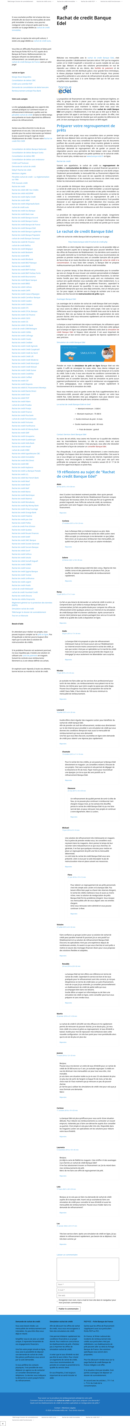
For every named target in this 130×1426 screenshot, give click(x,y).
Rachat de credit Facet (21, 394)
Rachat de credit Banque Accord (25, 218)
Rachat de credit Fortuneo (22, 422)
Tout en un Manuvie (20, 615)
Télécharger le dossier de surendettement (29, 612)
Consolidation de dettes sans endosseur (28, 159)
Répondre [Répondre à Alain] (63, 513)
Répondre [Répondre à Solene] (68, 581)
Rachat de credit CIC (20, 322)
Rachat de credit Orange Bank (24, 512)
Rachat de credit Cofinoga (22, 335)
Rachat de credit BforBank (22, 259)
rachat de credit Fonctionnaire (24, 419)
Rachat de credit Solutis (21, 557)
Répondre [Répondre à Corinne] (68, 547)
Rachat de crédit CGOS (21, 318)
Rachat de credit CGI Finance (23, 315)
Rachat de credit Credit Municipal (25, 363)
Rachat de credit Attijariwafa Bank (25, 204)
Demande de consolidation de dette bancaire (30, 87)
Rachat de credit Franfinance (23, 426)
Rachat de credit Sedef (21, 537)
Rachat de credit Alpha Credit (24, 197)
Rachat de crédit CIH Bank (22, 325)
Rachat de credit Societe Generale (25, 544)
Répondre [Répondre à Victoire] (63, 956)
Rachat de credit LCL (20, 474)
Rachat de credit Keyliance (22, 467)
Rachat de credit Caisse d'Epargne (25, 294)
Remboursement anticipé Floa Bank (26, 91)
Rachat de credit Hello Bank (23, 443)
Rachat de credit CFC (20, 308)
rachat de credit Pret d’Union (23, 526)
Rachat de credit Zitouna (22, 596)
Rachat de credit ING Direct (23, 460)
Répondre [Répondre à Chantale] (68, 780)
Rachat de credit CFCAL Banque (24, 311)
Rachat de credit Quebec (22, 530)
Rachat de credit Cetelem (22, 304)
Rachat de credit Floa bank (22, 415)
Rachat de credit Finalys (21, 408)
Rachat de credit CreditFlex (23, 374)
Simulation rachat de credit (23, 609)
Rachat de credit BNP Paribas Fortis (26, 273)
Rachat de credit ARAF (21, 200)
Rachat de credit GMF (20, 433)
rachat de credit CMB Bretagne (24, 328)
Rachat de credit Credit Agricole (25, 346)
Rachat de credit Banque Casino (25, 221)
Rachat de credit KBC (20, 464)
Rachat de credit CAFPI (21, 290)
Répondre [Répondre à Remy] (63, 623)
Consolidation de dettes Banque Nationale (29, 149)
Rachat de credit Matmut (22, 498)
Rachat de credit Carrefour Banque (26, 297)
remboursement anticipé (72, 1398)
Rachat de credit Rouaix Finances (25, 533)
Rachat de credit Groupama (23, 436)
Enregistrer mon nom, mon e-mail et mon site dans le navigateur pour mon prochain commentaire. (87, 1301)
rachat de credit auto (42, 41)
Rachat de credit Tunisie (21, 575)
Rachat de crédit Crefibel (22, 377)
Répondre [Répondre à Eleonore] (73, 817)
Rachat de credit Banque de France (26, 224)
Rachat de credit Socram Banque (25, 547)
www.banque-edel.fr (95, 156)
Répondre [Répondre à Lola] (63, 1213)
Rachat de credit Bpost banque (24, 280)
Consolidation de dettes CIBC (24, 80)
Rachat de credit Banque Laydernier (26, 231)
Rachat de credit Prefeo (21, 523)
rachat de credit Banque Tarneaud (26, 238)
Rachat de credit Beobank (22, 252)
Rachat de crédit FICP (90, 1)
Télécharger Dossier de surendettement (20, 1)
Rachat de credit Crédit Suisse (24, 370)
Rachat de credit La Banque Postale (26, 471)
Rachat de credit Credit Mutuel (24, 367)
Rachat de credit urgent (21, 582)
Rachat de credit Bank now (23, 214)
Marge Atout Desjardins (21, 77)
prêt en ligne (43, 634)
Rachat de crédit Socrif (21, 550)
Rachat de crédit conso (46, 1)
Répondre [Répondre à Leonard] (63, 744)
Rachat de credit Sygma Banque (25, 571)
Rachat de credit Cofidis (21, 332)
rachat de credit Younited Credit (25, 592)
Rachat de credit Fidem (21, 401)
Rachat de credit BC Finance (23, 242)
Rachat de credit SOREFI (21, 564)
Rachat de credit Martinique (23, 495)
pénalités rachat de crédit (22, 115)
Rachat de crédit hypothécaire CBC (26, 453)
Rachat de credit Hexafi (21, 446)
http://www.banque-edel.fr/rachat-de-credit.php (87, 242)
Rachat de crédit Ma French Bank (25, 478)
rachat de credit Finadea (22, 405)
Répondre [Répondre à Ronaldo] (68, 1003)
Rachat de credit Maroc (21, 492)
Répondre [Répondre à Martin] (63, 1042)
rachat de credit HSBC (21, 450)
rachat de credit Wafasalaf (22, 589)
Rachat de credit (18, 186)
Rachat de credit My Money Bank (25, 505)
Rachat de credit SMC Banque (24, 540)
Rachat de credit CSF (20, 381)
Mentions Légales (19, 173)
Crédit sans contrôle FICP (22, 84)
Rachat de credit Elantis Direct (24, 391)
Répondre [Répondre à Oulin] (68, 660)
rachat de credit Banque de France (26, 62)
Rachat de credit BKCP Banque (24, 263)
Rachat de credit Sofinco (22, 554)
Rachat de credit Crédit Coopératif (25, 349)
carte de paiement (30, 655)
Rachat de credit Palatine (22, 516)
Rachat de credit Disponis (22, 384)
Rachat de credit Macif (21, 485)
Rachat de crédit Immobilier (68, 1)
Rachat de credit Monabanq (23, 502)
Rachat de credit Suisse (21, 568)
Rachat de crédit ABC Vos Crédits (25, 190)
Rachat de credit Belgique (22, 249)
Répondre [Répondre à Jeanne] (63, 1097)
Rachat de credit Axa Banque (23, 211)
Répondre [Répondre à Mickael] (68, 867)
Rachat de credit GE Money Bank (25, 429)
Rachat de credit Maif (20, 488)
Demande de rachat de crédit (24, 166)
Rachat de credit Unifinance (23, 578)
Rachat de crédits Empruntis (23, 599)
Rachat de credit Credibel (22, 342)
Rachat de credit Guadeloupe (24, 439)
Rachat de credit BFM (20, 256)
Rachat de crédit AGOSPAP (22, 193)
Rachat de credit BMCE (21, 266)
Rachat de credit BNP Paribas (24, 270)
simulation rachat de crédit (61, 1349)
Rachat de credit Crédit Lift (23, 356)
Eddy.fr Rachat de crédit (21, 170)
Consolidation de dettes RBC (23, 156)
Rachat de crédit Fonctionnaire (112, 1)
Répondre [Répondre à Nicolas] (63, 699)
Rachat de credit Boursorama (24, 276)
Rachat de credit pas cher (22, 519)
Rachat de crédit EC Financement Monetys (29, 387)
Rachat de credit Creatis (21, 339)
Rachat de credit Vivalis (21, 585)
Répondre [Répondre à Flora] (73, 914)
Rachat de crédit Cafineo (22, 287)
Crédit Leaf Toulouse (20, 163)
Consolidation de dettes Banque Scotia (27, 152)
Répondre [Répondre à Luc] (63, 1244)
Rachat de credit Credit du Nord (25, 353)
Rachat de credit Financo (22, 412)
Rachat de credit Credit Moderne (25, 360)
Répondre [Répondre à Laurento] (63, 1176)
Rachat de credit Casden (22, 301)
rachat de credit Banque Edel (101, 58)
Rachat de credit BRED (21, 283)
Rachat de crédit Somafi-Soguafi (25, 561)
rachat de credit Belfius (21, 245)
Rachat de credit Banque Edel (24, 228)
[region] (72, 41)
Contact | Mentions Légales (65, 1408)
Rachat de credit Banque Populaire (26, 235)
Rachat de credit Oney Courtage (25, 509)
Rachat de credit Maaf (21, 481)
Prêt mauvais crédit (20, 183)
